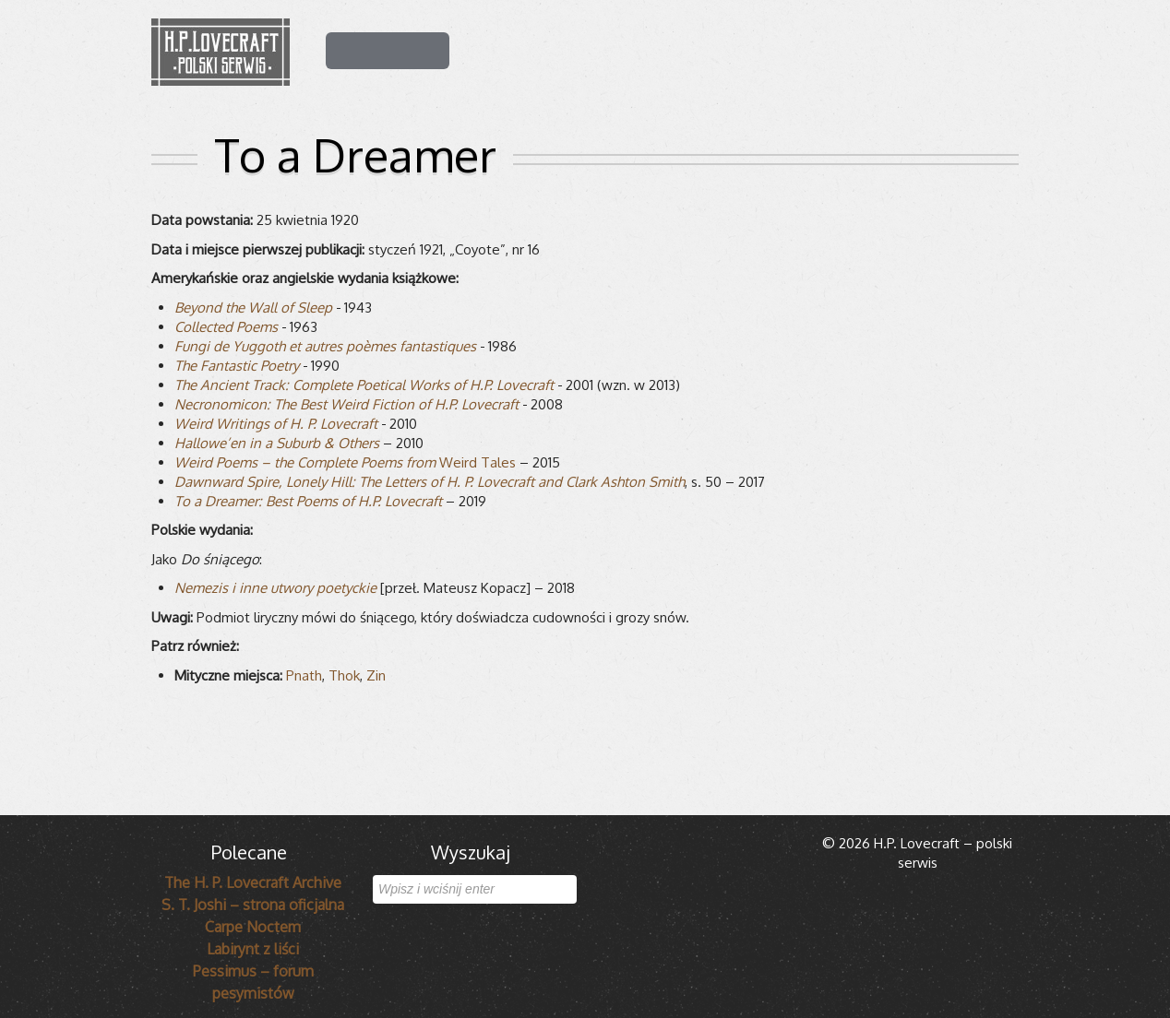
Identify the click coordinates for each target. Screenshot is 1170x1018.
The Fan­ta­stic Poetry (236, 365)
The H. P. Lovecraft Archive (252, 882)
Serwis (983, 49)
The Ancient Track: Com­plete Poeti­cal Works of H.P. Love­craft (364, 385)
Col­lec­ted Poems (226, 327)
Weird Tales (345, 462)
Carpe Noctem (253, 926)
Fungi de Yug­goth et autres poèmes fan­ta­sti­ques (325, 346)
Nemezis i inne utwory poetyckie (275, 588)
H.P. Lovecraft (388, 49)
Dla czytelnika (516, 49)
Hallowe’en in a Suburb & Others (276, 443)
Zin (376, 675)
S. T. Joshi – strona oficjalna (252, 904)
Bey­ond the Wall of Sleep (253, 307)
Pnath (304, 675)
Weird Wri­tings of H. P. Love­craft (275, 423)
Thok (344, 675)
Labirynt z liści (253, 949)
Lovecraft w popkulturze (843, 49)
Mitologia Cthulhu (661, 49)
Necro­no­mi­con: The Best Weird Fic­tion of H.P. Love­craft (346, 404)
